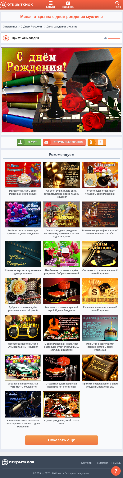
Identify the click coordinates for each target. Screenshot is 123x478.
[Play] (6, 38)
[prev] (5, 90)
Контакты (86, 462)
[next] (118, 90)
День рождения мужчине (62, 26)
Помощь (116, 462)
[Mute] (106, 38)
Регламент (102, 462)
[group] (61, 38)
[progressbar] (114, 38)
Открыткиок (10, 26)
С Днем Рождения (32, 26)
